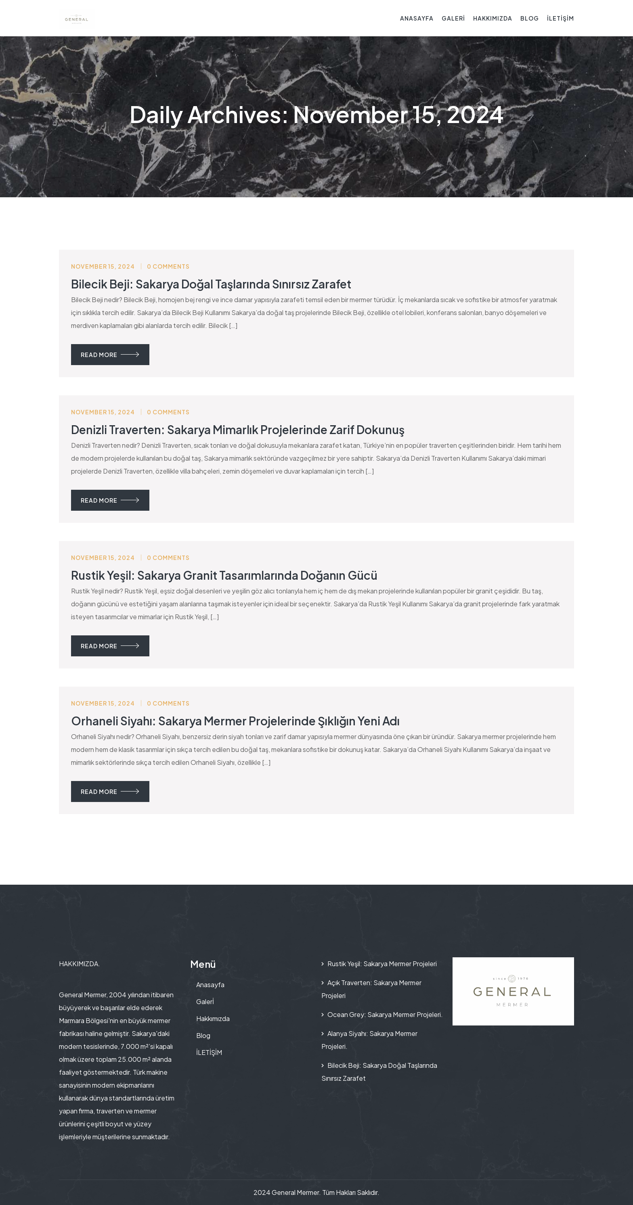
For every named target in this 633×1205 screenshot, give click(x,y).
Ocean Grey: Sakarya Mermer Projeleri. (385, 1014)
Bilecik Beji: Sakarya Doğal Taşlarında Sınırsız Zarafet (211, 284)
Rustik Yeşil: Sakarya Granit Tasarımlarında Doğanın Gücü (224, 575)
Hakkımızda (492, 18)
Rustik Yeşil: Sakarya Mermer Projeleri (382, 963)
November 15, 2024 (103, 266)
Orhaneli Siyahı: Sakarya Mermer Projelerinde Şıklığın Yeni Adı (235, 721)
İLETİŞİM (560, 18)
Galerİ (453, 18)
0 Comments (168, 266)
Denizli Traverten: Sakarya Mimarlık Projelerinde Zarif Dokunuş (238, 429)
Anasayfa (417, 18)
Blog (529, 18)
